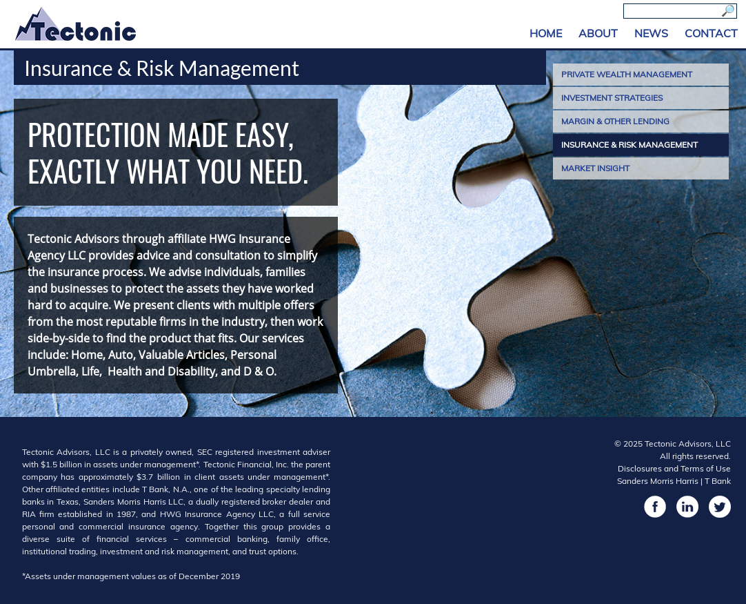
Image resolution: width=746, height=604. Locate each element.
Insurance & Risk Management (629, 144)
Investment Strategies (612, 97)
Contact (711, 33)
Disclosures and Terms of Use (674, 468)
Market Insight (595, 168)
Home (546, 33)
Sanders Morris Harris (657, 481)
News (651, 33)
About (598, 33)
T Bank (718, 481)
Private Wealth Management (626, 74)
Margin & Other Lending (615, 121)
